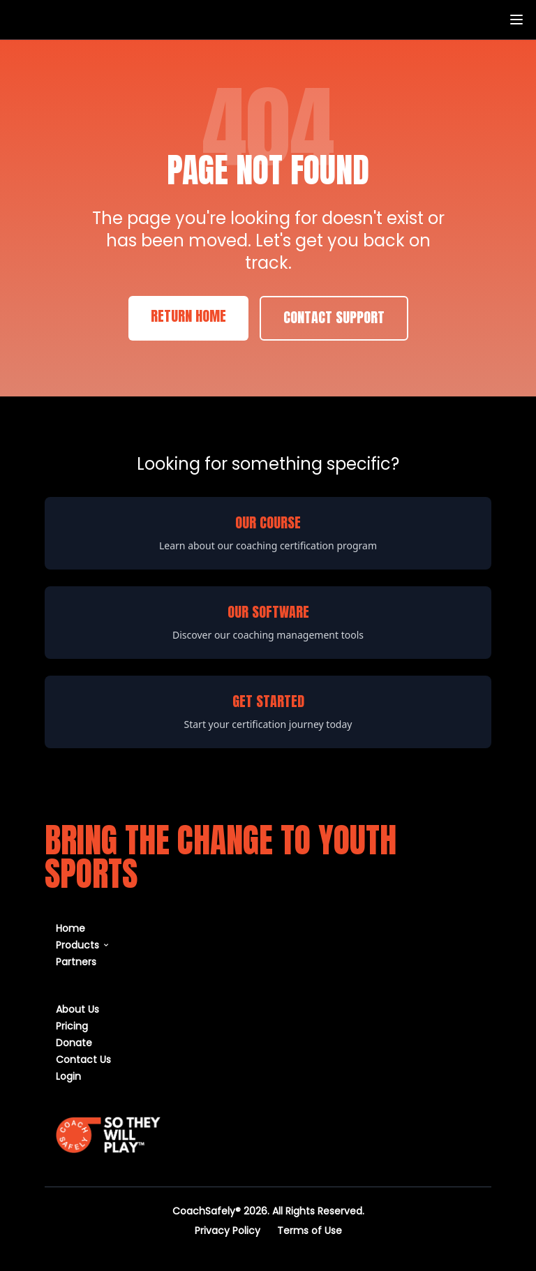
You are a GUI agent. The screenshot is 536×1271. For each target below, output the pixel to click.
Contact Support (334, 318)
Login (68, 1076)
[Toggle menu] (516, 20)
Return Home (188, 317)
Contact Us (83, 1059)
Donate (74, 1042)
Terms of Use (309, 1230)
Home (70, 928)
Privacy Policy (227, 1230)
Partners (76, 961)
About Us (77, 1009)
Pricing (72, 1025)
